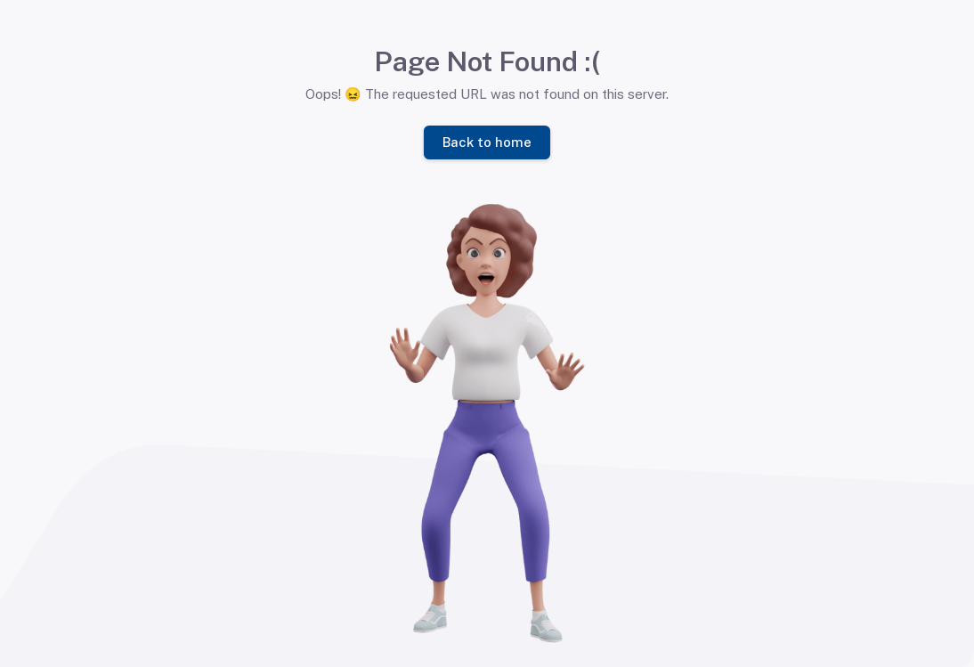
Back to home (487, 141)
